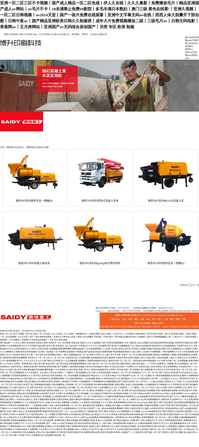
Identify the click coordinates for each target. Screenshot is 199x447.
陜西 (177, 319)
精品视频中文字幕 (54, 432)
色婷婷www (132, 423)
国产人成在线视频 (160, 358)
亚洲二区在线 (112, 349)
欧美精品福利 (40, 390)
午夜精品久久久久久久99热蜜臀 (92, 346)
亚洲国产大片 (19, 423)
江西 (183, 319)
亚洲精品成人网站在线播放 (66, 420)
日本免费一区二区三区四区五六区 (82, 387)
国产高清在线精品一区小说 (184, 405)
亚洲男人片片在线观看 (55, 426)
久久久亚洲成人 (32, 372)
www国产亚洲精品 (65, 423)
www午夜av (8, 363)
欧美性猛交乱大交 (112, 378)
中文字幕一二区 (157, 378)
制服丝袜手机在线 (50, 411)
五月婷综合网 (42, 349)
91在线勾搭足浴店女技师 (128, 429)
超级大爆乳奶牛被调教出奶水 (82, 399)
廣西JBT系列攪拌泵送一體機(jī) (165, 263)
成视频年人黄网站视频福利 (90, 360)
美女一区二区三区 (184, 369)
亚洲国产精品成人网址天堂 (158, 349)
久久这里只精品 (109, 375)
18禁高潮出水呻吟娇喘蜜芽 (144, 360)
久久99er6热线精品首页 (151, 411)
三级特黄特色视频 (76, 366)
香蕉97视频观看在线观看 (167, 390)
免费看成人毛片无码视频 (77, 393)
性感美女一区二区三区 (121, 372)
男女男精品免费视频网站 (185, 402)
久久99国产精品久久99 (19, 387)
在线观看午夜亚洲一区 (55, 435)
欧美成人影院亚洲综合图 (122, 414)
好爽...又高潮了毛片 (21, 435)
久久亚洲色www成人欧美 (66, 369)
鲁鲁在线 (75, 343)
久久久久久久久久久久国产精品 (38, 360)
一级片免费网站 (168, 352)
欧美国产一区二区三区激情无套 (88, 396)
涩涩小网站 (103, 411)
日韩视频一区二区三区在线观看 (79, 384)
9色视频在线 (5, 396)
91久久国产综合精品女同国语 (123, 426)
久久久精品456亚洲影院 (140, 346)
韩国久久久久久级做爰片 (91, 343)
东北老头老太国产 (117, 366)
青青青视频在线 (106, 417)
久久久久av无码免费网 (35, 423)
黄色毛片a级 (159, 426)
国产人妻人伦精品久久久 (147, 420)
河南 (130, 319)
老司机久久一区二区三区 (39, 358)
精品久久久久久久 (103, 414)
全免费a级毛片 (37, 435)
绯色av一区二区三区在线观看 (40, 420)
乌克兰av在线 (145, 358)
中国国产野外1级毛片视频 (127, 358)
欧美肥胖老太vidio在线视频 (136, 396)
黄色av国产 (50, 363)
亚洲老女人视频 (138, 349)
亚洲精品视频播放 (19, 420)
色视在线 (165, 399)
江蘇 (142, 319)
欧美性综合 (176, 375)
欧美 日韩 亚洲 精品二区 (57, 346)
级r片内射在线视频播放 (113, 343)
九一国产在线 (105, 423)
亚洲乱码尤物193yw (175, 414)
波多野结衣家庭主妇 (184, 343)
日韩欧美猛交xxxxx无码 (25, 349)
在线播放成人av (178, 349)
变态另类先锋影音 (145, 426)
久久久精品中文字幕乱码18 (101, 393)
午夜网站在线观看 (66, 352)
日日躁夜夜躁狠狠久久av (22, 375)
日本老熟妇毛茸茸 (44, 381)
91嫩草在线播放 (187, 396)
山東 (148, 319)
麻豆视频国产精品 (87, 420)
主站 (124, 319)
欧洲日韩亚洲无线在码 (159, 396)
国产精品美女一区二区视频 (43, 414)
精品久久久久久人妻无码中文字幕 (179, 378)
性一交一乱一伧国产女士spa (131, 399)
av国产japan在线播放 (89, 417)
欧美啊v (117, 432)
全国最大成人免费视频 (143, 369)
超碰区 (189, 349)
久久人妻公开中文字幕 (110, 355)
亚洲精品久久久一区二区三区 (145, 372)
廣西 (136, 319)
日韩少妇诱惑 (30, 381)
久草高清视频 (80, 372)
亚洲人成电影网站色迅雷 (77, 426)
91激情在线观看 (145, 423)
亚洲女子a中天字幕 (48, 408)
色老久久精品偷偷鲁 (134, 384)
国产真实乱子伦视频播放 (118, 346)
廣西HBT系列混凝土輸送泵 (34, 263)
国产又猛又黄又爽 (37, 363)
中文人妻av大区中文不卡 (105, 429)
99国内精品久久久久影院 (102, 402)
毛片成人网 (161, 414)
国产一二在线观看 (34, 405)
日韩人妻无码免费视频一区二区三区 (65, 405)
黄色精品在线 (89, 405)
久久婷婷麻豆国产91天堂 (62, 396)
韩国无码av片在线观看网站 (164, 346)
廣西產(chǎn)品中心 (15, 147)
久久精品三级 (11, 369)
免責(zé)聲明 (158, 323)
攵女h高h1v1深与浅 (48, 372)
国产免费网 (62, 366)
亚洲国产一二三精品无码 (132, 432)
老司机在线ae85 (185, 390)
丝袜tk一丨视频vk (65, 372)
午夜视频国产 (85, 381)
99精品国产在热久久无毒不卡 (53, 393)
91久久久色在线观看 (185, 352)
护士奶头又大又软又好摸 (164, 369)
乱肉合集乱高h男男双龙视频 (161, 343)
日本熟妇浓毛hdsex (15, 378)
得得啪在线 (92, 411)
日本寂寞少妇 (184, 366)
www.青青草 (84, 402)
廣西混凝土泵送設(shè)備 (38, 147)
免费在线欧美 (78, 349)
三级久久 (173, 358)
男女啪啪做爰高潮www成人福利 (127, 352)
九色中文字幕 (165, 405)
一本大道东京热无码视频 (44, 355)
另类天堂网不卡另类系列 (173, 411)
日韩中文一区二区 (157, 429)
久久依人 (114, 399)
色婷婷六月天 (24, 414)
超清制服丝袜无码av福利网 (103, 358)
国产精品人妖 (88, 414)
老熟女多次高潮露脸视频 (28, 393)
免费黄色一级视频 (165, 363)
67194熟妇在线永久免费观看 (25, 429)
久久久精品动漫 (59, 387)
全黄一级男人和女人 (16, 411)
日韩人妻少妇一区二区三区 (99, 363)
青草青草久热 (179, 384)
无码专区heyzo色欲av (161, 393)
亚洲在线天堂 (71, 358)
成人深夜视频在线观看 (41, 384)
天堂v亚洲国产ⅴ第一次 (176, 429)
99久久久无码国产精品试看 (34, 346)
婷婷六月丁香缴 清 (25, 390)
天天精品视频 (84, 358)
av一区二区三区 (57, 358)
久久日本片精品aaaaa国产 (140, 393)
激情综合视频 (53, 390)
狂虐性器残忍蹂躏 (144, 355)
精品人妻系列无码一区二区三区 (117, 360)
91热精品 (79, 352)
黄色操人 (57, 381)
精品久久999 (88, 429)
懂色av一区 (139, 387)
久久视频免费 (71, 360)
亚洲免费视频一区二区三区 (153, 417)
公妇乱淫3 (73, 346)
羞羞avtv (99, 378)
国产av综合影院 (166, 402)
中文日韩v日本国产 (21, 384)
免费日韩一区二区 (81, 390)
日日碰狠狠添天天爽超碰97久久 (158, 384)
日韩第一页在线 (116, 369)
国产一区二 (64, 411)
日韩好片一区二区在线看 (59, 343)
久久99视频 (135, 411)
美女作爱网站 (135, 417)
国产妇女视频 (17, 381)
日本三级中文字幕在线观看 (98, 372)
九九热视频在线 (14, 346)
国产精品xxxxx (30, 378)
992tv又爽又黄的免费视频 (33, 426)
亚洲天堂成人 (17, 366)
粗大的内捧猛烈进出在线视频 (142, 390)
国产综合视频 (177, 432)
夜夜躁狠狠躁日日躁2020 (124, 402)
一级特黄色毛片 (121, 417)
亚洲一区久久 (84, 369)
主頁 (2, 147)
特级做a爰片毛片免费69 (144, 414)
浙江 (160, 319)
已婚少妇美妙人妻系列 (161, 381)
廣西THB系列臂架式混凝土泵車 (100, 200)
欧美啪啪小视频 (121, 393)
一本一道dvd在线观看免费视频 (109, 408)
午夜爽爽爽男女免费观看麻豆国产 (107, 381)
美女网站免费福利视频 (104, 384)
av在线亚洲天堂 (156, 408)
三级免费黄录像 (119, 423)
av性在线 (144, 429)
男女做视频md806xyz (72, 429)
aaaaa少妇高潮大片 (78, 411)
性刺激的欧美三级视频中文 (12, 402)
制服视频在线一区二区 (79, 355)
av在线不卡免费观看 (151, 352)
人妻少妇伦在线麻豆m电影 (96, 366)
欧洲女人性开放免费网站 (167, 366)
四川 (154, 319)
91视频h (173, 355)
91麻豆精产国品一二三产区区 (144, 363)
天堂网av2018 (132, 366)
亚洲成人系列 (42, 343)
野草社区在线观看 (17, 405)
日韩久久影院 (130, 408)
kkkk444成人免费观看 (60, 402)
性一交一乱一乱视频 (142, 375)
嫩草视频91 (49, 369)
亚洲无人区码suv (10, 414)
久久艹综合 (177, 381)
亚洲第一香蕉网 (21, 363)
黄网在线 (105, 426)
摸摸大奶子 (153, 402)
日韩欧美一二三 (126, 387)
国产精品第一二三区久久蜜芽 (13, 343)
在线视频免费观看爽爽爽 (60, 349)
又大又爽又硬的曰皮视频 (28, 417)
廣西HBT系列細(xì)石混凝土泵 (166, 200)
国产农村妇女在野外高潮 (45, 366)
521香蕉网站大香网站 (175, 426)
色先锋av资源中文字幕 (23, 355)
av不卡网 (161, 360)
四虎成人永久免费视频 (119, 411)
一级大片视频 (172, 417)
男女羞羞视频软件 (152, 399)
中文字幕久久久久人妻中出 (51, 429)
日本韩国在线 (75, 414)
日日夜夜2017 (58, 360)
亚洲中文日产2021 (161, 423)
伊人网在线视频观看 (161, 375)
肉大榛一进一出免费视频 (177, 360)
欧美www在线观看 (104, 420)
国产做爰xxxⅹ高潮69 (121, 405)
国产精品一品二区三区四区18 (157, 432)
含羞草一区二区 (128, 355)
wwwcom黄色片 (191, 393)
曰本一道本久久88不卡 (69, 417)
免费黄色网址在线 (92, 432)
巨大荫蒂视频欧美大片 (13, 360)
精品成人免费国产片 (49, 417)
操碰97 (45, 405)
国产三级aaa (164, 372)
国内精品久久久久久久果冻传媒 (135, 378)
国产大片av (174, 396)
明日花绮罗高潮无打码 (73, 432)
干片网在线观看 (14, 426)
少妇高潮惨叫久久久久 (108, 387)
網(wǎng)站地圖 (142, 323)
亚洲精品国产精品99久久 (90, 375)
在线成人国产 (94, 426)
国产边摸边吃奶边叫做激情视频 (98, 352)
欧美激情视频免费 (34, 411)
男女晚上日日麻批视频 (29, 408)
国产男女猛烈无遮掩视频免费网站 (71, 363)
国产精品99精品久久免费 (124, 420)
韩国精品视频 (137, 405)
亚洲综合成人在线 (147, 366)
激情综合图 (29, 366)
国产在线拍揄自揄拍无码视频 (31, 369)
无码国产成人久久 (185, 346)
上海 (166, 319)
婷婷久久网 (95, 355)
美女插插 (31, 343)
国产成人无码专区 (41, 375)
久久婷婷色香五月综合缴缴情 (22, 432)
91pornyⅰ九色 (141, 402)
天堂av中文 (40, 432)
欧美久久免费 (142, 408)
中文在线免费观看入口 (95, 349)
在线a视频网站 (57, 384)
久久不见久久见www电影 (156, 387)
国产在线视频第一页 (183, 363)
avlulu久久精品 (102, 399)
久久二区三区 (66, 390)
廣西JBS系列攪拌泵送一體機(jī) (34, 200)
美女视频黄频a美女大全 (180, 423)
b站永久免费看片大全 (177, 387)
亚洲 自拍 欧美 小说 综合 (41, 387)
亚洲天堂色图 (107, 432)
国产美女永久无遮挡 (21, 396)
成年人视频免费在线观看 (45, 399)
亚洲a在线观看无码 (99, 369)
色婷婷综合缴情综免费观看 (15, 358)
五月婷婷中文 (176, 399)
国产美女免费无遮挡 (121, 363)
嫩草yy (185, 375)
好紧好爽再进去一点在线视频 (82, 378)
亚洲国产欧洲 (62, 414)
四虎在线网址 (177, 393)
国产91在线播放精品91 (67, 408)
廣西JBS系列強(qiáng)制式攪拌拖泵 (100, 263)
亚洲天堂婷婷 (62, 399)
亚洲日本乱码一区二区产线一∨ (136, 381)
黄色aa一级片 (62, 355)
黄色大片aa (182, 358)
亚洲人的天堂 (125, 349)
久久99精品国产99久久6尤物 (37, 402)
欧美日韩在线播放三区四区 (33, 352)
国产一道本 (51, 423)
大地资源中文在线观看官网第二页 (53, 378)
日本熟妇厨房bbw (171, 408)
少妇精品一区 (52, 352)
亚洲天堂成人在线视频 (41, 396)
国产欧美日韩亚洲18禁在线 (86, 423)
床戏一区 (128, 369)
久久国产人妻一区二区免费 (116, 390)
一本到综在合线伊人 (24, 399)
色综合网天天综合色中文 (181, 372)
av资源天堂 (12, 417)
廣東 (171, 319)
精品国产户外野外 (70, 381)
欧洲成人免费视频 (161, 355)
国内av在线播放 (96, 390)
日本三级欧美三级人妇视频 (136, 343)
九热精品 (74, 402)
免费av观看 (120, 384)
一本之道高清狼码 (191, 399)
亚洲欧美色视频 (151, 405)
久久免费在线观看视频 (113, 396)
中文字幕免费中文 (125, 375)
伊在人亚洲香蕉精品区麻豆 (171, 420)
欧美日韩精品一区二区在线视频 (64, 375)
